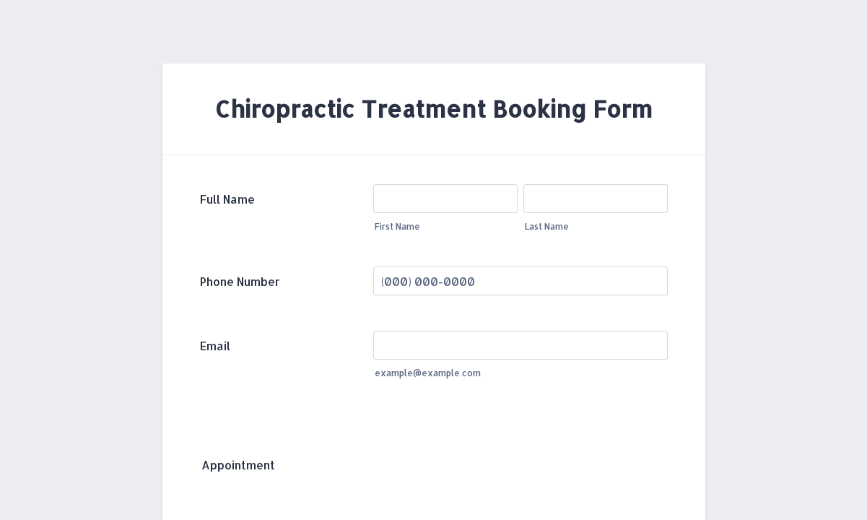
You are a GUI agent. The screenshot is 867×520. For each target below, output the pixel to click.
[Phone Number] (520, 280)
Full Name (227, 199)
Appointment (238, 464)
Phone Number (240, 281)
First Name (397, 226)
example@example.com (428, 373)
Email (215, 345)
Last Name (547, 226)
